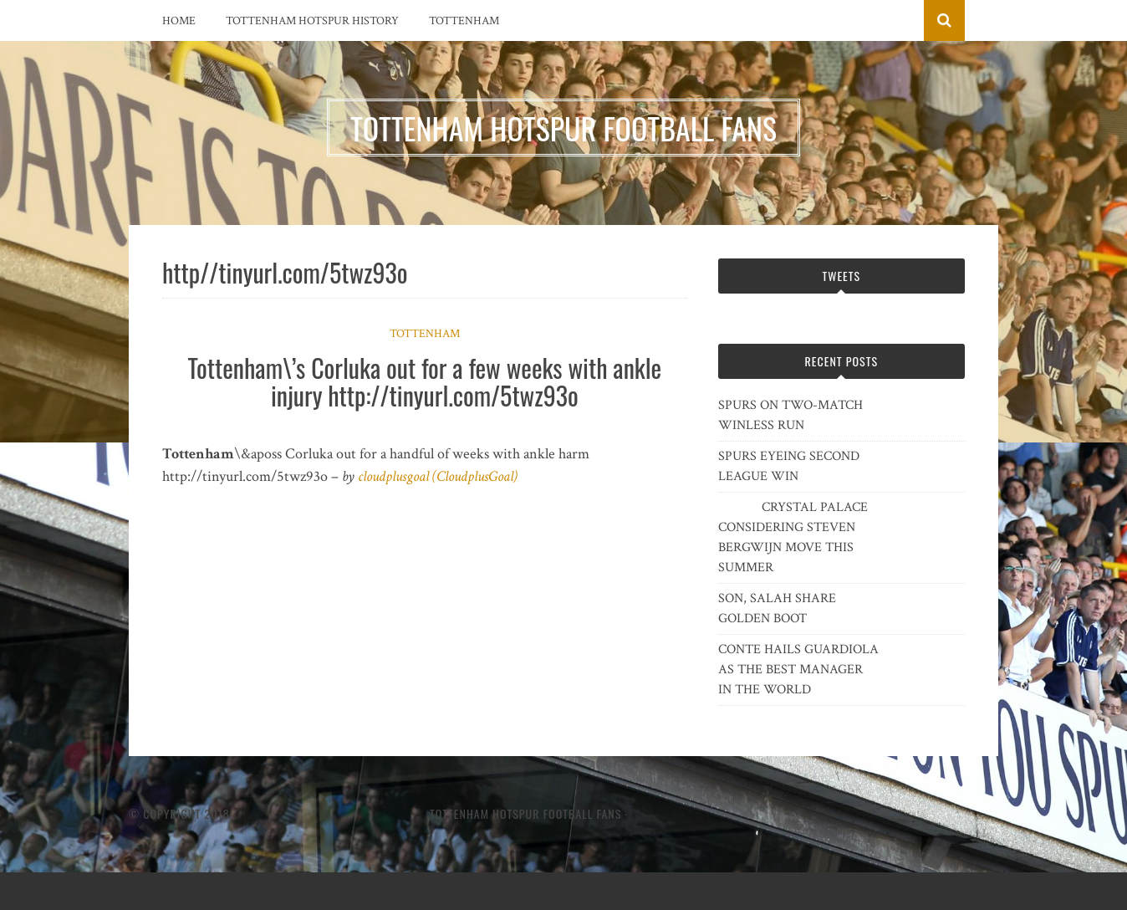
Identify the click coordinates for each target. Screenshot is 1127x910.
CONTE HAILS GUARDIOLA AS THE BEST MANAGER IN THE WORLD (798, 669)
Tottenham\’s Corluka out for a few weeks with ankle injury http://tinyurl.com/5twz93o (424, 381)
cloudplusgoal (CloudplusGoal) (438, 476)
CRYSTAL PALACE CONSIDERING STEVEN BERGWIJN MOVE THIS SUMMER (793, 537)
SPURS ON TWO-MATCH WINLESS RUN (790, 415)
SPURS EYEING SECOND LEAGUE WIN (788, 466)
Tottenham (464, 20)
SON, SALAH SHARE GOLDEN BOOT (777, 608)
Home (179, 20)
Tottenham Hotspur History (312, 20)
